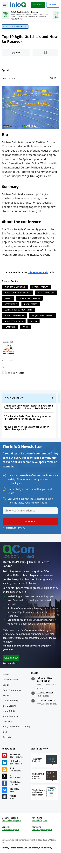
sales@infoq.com (39, 820)
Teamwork (10, 327)
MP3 (5, 78)
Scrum (33, 321)
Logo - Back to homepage (18, 4)
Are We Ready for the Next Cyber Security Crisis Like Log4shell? (26, 428)
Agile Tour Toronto (29, 298)
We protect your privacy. (14, 527)
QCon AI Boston (45, 692)
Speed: (5, 70)
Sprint (8, 298)
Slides (12, 78)
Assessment (11, 304)
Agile (25, 327)
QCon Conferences (12, 690)
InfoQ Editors (9, 705)
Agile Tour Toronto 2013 (18, 292)
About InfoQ (9, 711)
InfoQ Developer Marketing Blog (16, 729)
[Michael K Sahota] (4, 372)
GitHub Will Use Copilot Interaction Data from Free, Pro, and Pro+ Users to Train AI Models (29, 407)
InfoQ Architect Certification (45, 679)
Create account (11, 679)
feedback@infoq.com (11, 820)
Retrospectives (40, 287)
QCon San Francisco (47, 700)
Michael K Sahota (16, 373)
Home (6, 674)
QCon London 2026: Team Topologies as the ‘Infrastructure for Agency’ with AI (27, 417)
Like (18, 52)
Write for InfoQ (10, 700)
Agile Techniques (14, 321)
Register (37, 4)
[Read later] (45, 52)
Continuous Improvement (18, 310)
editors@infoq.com (10, 829)
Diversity (7, 737)
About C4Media (10, 716)
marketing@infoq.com (42, 829)
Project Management (43, 315)
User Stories (30, 304)
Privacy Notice (9, 847)
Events (6, 695)
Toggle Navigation (4, 5)
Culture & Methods (15, 26)
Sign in (52, 4)
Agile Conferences (14, 315)
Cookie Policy (45, 847)
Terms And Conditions (27, 847)
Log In (6, 684)
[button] (30, 521)
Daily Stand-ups (46, 292)
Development (14, 398)
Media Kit (7, 721)
